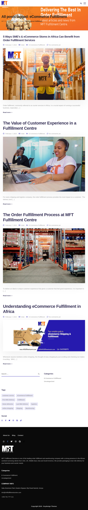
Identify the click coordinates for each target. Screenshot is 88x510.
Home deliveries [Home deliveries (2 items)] (7, 404)
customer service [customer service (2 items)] (8, 395)
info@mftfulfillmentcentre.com (11, 492)
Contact (20, 435)
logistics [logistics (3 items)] (34, 404)
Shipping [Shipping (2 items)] (19, 408)
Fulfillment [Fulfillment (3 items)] (21, 400)
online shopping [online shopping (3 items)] (7, 408)
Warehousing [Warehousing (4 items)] (30, 408)
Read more (7, 112)
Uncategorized (49, 381)
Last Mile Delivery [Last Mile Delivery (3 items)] (22, 404)
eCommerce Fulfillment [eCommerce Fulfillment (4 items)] (24, 395)
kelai (22, 45)
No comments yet (55, 45)
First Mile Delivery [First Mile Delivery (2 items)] (8, 400)
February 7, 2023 (11, 45)
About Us (6, 435)
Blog (13, 435)
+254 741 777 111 (7, 497)
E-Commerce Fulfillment (37, 45)
